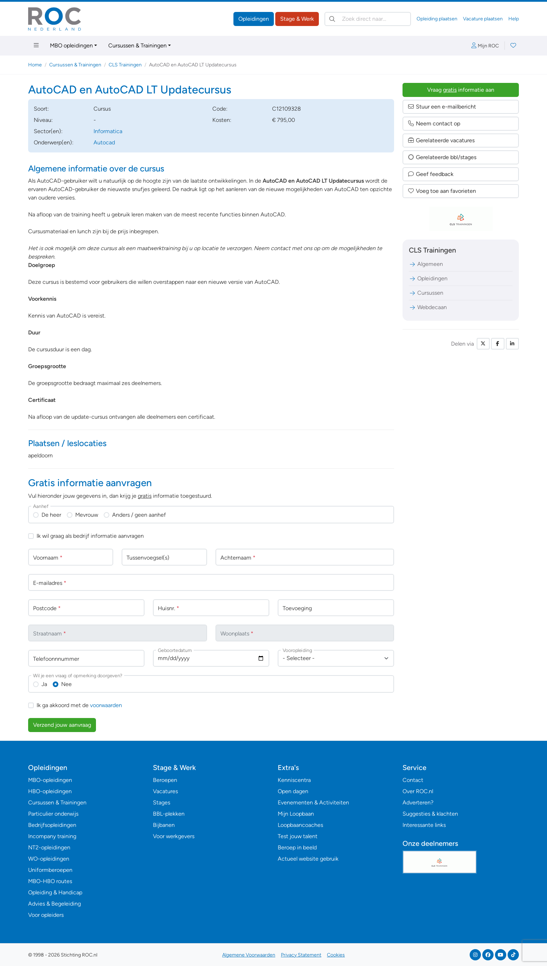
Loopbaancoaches (300, 825)
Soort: (41, 108)
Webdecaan (428, 307)
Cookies (336, 955)
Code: (219, 108)
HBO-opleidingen (50, 791)
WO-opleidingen (48, 858)
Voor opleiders (46, 915)
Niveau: (43, 120)
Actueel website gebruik (308, 858)
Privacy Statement (301, 955)
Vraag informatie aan (460, 89)
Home (35, 65)
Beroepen (165, 780)
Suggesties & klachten (430, 813)
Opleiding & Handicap (55, 892)
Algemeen (426, 264)
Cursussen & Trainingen (137, 45)
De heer (51, 514)
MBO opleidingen (71, 45)
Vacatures (165, 791)
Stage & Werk (297, 18)
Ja (44, 684)
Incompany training (52, 836)
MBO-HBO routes (50, 881)
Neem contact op (433, 123)
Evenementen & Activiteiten (313, 802)
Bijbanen (164, 825)
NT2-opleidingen (49, 847)
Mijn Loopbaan (296, 813)
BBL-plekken (169, 813)
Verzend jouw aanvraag (62, 725)
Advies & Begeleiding (54, 903)
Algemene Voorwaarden (248, 955)
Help (513, 19)
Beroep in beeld (297, 847)
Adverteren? (418, 802)
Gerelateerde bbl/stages (441, 157)
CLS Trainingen (125, 65)
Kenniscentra (294, 780)
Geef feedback (430, 174)
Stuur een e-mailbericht (441, 106)
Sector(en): (48, 131)
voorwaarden (106, 705)
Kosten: (221, 120)
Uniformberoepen (50, 870)
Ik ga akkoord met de (79, 705)
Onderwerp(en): (53, 142)
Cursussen (426, 292)
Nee (66, 684)
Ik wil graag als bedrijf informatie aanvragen (90, 536)
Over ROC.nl (418, 791)
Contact (413, 780)
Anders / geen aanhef (139, 514)
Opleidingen (253, 18)
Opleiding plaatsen (437, 19)
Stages (161, 802)
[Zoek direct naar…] (367, 19)
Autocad (104, 142)
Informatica (108, 131)
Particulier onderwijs (53, 813)
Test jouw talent (297, 836)
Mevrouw (86, 514)
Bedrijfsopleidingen (52, 825)
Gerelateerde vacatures (441, 140)
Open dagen (293, 791)
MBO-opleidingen (50, 780)
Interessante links (424, 825)
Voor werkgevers (173, 836)
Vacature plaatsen (483, 19)
